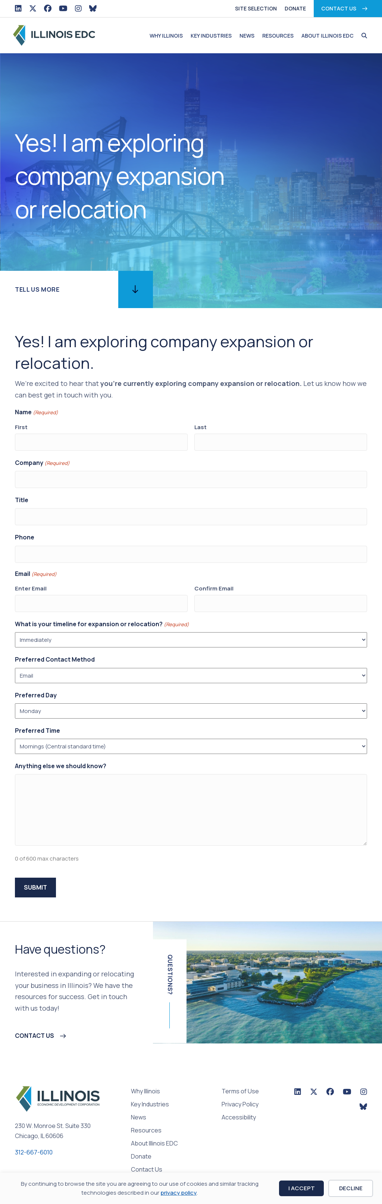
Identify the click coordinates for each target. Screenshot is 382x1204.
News (246, 35)
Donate (295, 8)
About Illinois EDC (327, 35)
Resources (278, 35)
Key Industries (211, 35)
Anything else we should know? (60, 754)
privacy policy (178, 1193)
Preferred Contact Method (55, 647)
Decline (351, 1188)
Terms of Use (240, 1077)
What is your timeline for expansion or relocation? (102, 612)
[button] (362, 36)
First (21, 427)
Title (21, 495)
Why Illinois (166, 35)
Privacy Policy (240, 1090)
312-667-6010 (34, 1138)
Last (200, 427)
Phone (24, 530)
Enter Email (31, 578)
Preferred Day (36, 683)
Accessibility (239, 1104)
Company (42, 460)
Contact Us (338, 8)
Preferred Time (37, 718)
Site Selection (256, 8)
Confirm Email (214, 578)
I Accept (301, 1188)
